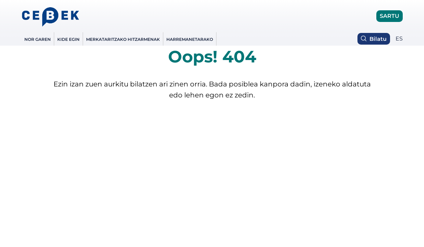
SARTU (389, 16)
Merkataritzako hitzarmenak (123, 39)
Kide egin (68, 39)
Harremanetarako (189, 39)
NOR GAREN (37, 39)
